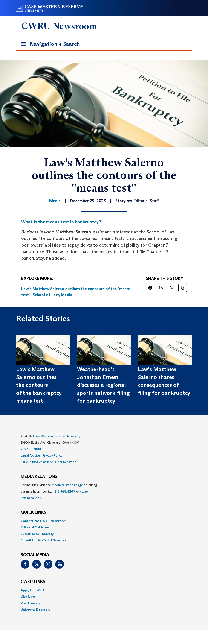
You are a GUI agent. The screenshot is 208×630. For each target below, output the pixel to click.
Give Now (28, 597)
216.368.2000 (31, 449)
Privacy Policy (52, 455)
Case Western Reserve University (56, 436)
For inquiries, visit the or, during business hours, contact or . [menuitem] (59, 491)
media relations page (67, 485)
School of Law (45, 294)
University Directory (35, 609)
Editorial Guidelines (35, 527)
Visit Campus (30, 603)
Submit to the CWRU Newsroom (45, 540)
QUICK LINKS (33, 512)
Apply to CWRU (32, 590)
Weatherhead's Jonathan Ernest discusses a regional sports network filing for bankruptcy (103, 385)
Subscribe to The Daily (37, 534)
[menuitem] (104, 521)
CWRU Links (33, 582)
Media (66, 294)
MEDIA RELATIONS (39, 476)
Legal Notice (30, 455)
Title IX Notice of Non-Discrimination (48, 462)
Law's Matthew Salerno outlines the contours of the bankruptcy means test (39, 385)
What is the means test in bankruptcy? (61, 222)
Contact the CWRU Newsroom (43, 521)
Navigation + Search (49, 44)
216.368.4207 (65, 491)
